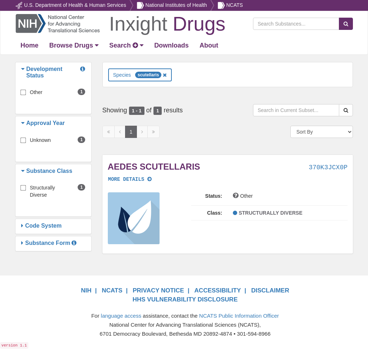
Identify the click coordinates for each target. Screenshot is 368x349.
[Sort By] (321, 132)
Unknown (40, 140)
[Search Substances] (296, 24)
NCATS (234, 5)
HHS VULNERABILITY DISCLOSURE (185, 299)
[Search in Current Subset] (296, 110)
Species (140, 75)
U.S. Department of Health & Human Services (75, 5)
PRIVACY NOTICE (158, 290)
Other (36, 92)
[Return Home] (120, 23)
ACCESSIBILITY (217, 290)
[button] (23, 72)
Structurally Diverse (42, 191)
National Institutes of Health (176, 5)
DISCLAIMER (270, 290)
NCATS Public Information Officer (239, 316)
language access (121, 316)
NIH (86, 290)
